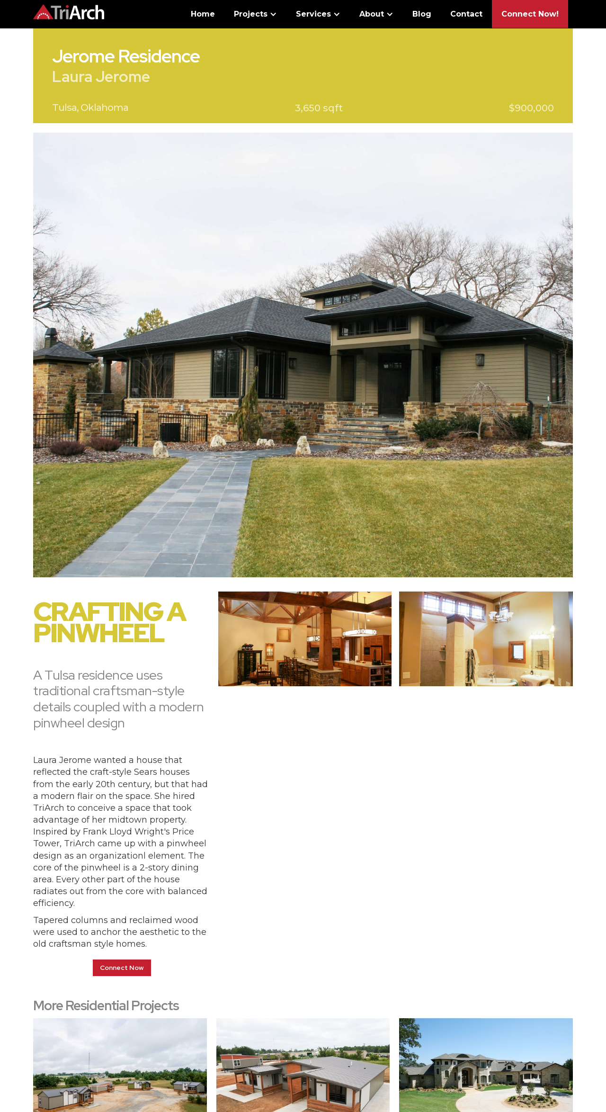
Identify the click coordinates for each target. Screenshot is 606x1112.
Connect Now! (530, 13)
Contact (466, 13)
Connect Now (122, 967)
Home (203, 13)
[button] (255, 16)
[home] (68, 9)
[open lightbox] (303, 355)
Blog (421, 13)
